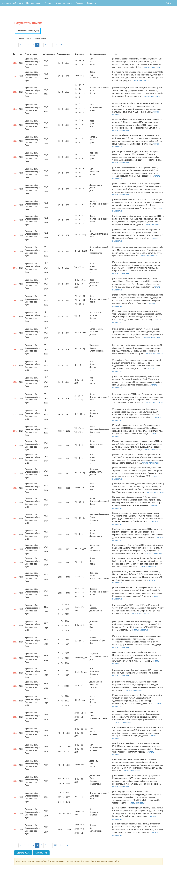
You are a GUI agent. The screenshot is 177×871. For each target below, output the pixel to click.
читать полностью (152, 67)
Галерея (48, 3)
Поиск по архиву (33, 3)
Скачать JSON (23, 853)
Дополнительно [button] (64, 3)
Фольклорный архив (12, 3)
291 (55, 45)
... (50, 45)
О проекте (91, 3)
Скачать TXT (41, 853)
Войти (168, 3)
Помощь (79, 3)
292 (62, 45)
